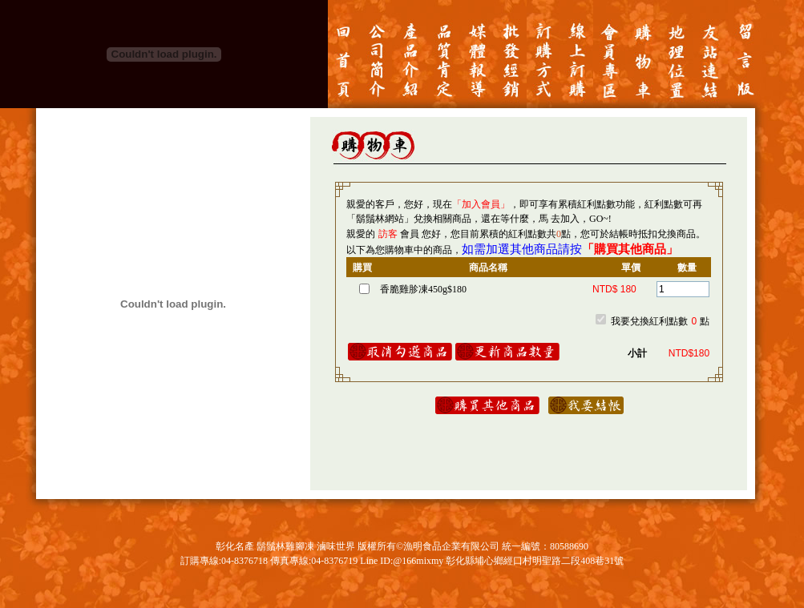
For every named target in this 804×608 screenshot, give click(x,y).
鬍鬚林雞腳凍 (285, 546)
